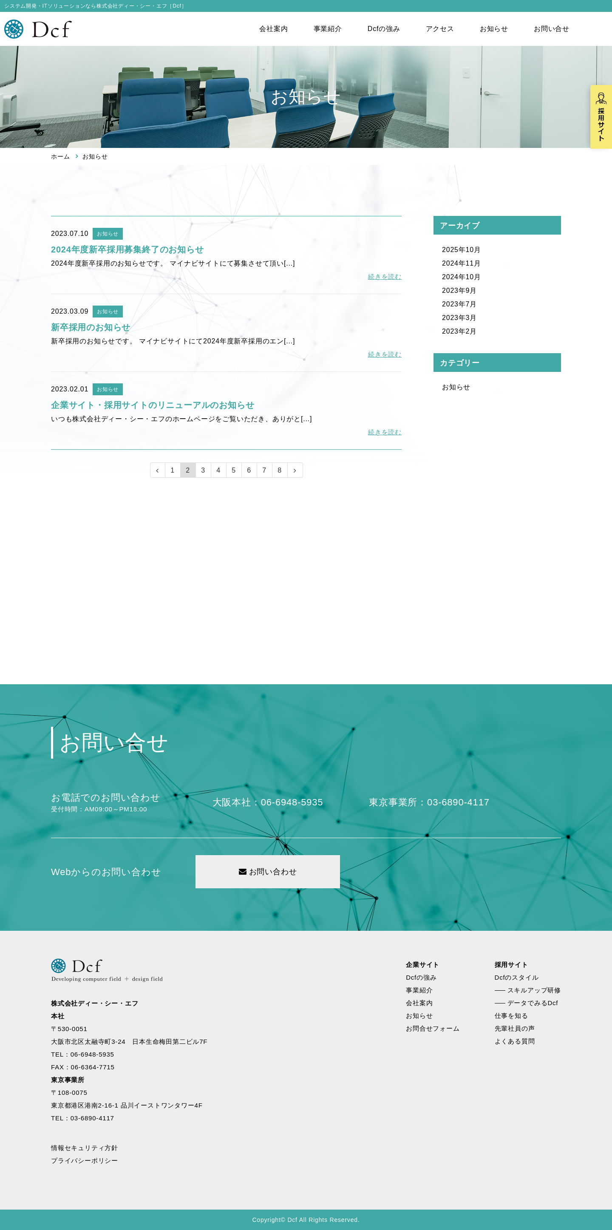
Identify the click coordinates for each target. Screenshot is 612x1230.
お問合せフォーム (432, 1028)
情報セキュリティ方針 (84, 1147)
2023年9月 (459, 290)
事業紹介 (328, 28)
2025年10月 (461, 249)
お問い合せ (552, 28)
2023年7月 (459, 304)
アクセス (440, 28)
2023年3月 (459, 317)
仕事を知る (511, 1015)
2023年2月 (459, 331)
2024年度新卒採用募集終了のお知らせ (127, 249)
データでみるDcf (532, 1002)
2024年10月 (461, 277)
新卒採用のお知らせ (90, 327)
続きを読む (385, 276)
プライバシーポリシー (84, 1160)
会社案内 (273, 28)
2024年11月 (461, 263)
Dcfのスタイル (517, 977)
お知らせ (494, 28)
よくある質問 (515, 1041)
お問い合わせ (268, 871)
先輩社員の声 (515, 1028)
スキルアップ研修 (534, 990)
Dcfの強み (384, 28)
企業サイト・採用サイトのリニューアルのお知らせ (152, 405)
